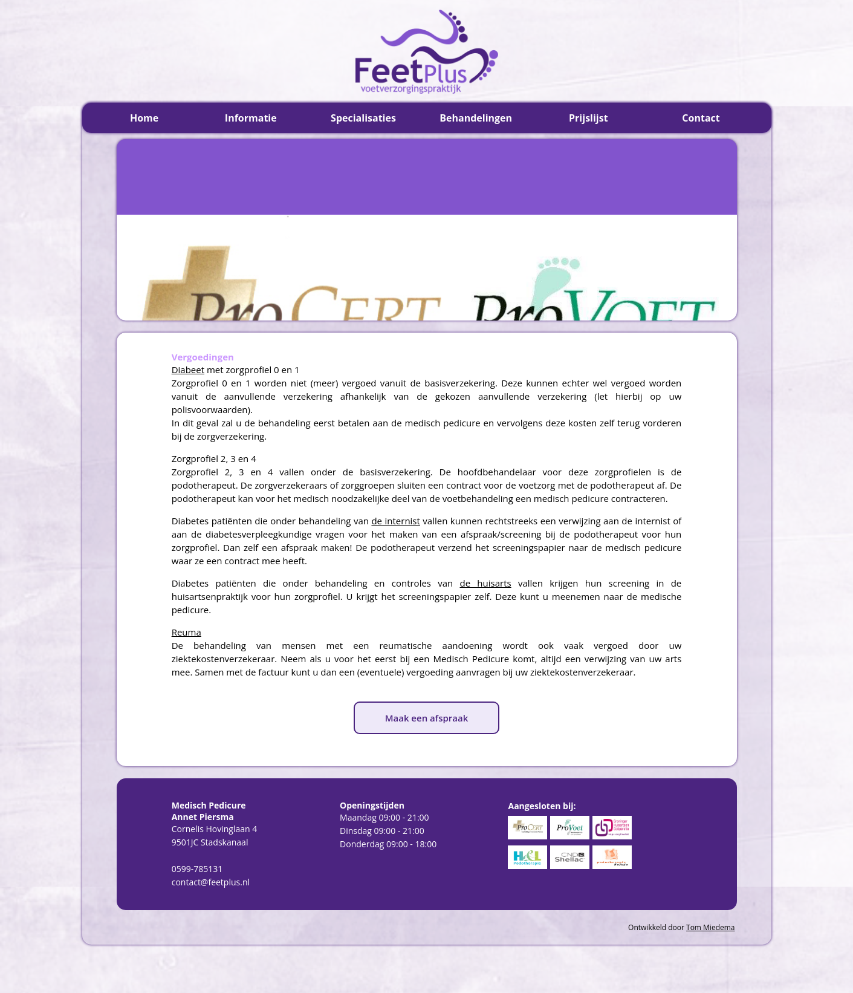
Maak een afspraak (427, 718)
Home (144, 118)
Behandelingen (475, 118)
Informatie (251, 118)
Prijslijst (588, 118)
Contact (700, 118)
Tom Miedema (710, 927)
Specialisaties (363, 118)
